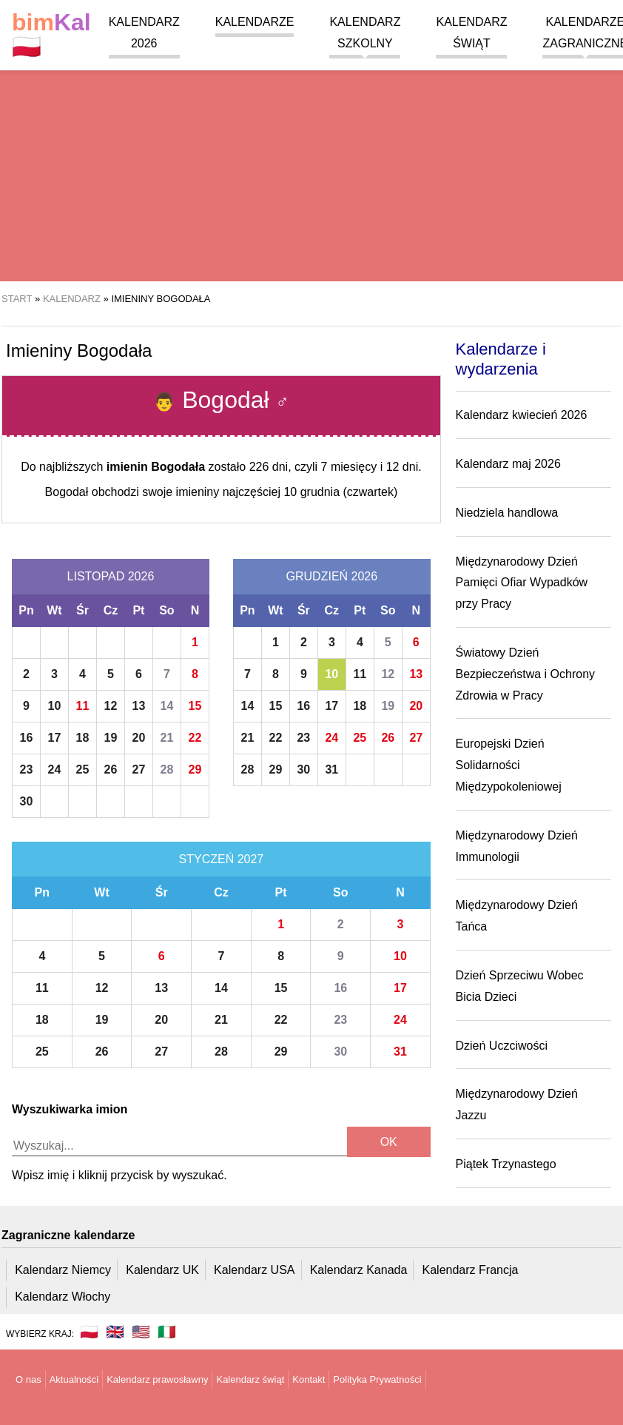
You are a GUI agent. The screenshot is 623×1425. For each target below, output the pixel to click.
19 (111, 737)
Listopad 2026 (111, 576)
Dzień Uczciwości (502, 1045)
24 (54, 769)
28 (167, 769)
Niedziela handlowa (507, 512)
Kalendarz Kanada (359, 1270)
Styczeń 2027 (221, 859)
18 (83, 737)
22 (195, 737)
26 (111, 769)
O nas (28, 1379)
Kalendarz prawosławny (157, 1379)
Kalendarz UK (162, 1270)
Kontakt (308, 1379)
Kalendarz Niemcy (63, 1270)
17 (54, 737)
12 (111, 706)
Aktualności (74, 1379)
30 (26, 801)
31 (331, 769)
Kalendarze (254, 22)
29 (195, 769)
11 (83, 706)
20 (139, 737)
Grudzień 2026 (332, 576)
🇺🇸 (141, 1332)
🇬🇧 (115, 1332)
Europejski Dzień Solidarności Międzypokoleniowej (509, 765)
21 (167, 737)
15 (195, 706)
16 (26, 737)
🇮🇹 (167, 1332)
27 (139, 769)
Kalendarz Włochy (62, 1296)
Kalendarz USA (254, 1270)
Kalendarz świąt (250, 1379)
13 (139, 706)
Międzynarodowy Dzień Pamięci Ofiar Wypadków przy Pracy (522, 583)
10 (54, 706)
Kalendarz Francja (470, 1270)
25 (83, 769)
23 (26, 769)
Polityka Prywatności (377, 1379)
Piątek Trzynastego (506, 1164)
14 (167, 706)
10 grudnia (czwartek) (340, 492)
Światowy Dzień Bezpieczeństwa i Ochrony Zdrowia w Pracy (526, 674)
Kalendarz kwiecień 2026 (521, 415)
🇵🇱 (51, 34)
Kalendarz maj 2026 (508, 463)
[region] (311, 162)
